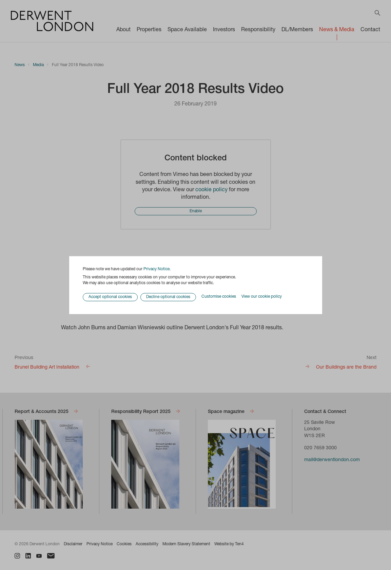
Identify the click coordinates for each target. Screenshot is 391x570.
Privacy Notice (156, 269)
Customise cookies (218, 297)
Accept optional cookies (110, 297)
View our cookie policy (261, 297)
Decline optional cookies (168, 297)
